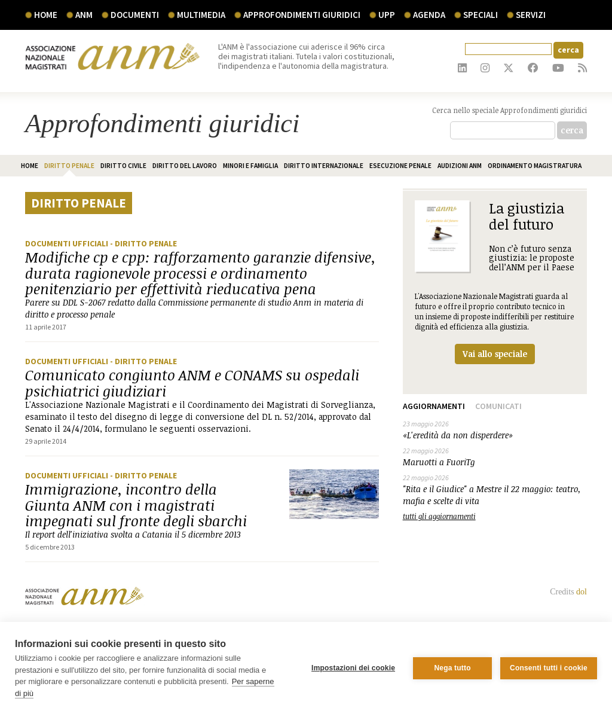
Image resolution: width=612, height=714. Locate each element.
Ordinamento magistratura (535, 165)
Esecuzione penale (400, 165)
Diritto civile (123, 165)
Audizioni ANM (459, 165)
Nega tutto (452, 668)
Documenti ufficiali (67, 243)
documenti (135, 14)
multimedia (201, 14)
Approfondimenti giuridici (301, 14)
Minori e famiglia (250, 165)
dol (581, 591)
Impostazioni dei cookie (353, 668)
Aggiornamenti (434, 406)
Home (45, 14)
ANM (84, 14)
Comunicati (498, 406)
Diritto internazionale (323, 165)
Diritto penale (69, 165)
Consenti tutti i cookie (548, 668)
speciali (480, 14)
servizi (531, 14)
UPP (386, 14)
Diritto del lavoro (184, 165)
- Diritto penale (143, 243)
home (29, 165)
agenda (429, 14)
